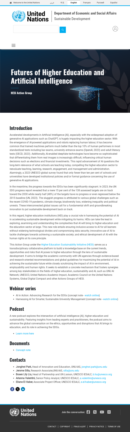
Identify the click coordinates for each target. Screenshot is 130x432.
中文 (62, 3)
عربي (52, 3)
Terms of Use (114, 427)
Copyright (65, 427)
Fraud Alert (80, 427)
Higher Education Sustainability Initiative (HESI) (67, 244)
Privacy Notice (96, 427)
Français (87, 3)
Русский (100, 3)
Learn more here (25, 333)
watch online (92, 295)
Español (113, 3)
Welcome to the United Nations (25, 3)
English (74, 3)
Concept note (23, 350)
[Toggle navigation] (13, 45)
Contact (52, 427)
